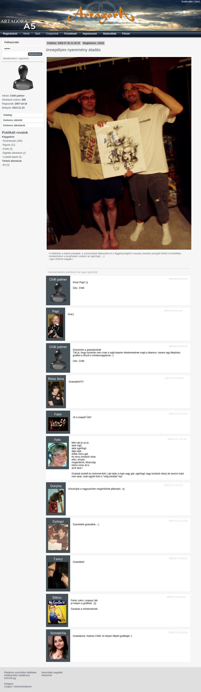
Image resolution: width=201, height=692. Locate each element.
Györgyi (58, 521)
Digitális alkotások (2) (14, 153)
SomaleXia (58, 633)
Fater (58, 414)
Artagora (8, 683)
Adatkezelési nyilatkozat (17, 675)
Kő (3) (6, 165)
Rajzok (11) (9, 144)
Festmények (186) (12, 140)
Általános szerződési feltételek (20, 672)
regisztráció (23, 58)
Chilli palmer (58, 279)
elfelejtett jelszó (10, 58)
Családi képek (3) (12, 157)
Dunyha (55, 486)
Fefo (57, 440)
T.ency (58, 559)
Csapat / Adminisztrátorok (18, 686)
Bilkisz (57, 597)
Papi (55, 311)
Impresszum (90, 33)
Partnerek (46, 675)
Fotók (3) (7, 149)
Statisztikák (109, 33)
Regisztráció (10, 33)
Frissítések (70, 33)
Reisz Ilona (56, 379)
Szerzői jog (10, 678)
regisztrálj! (92, 272)
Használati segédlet (52, 672)
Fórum (126, 33)
